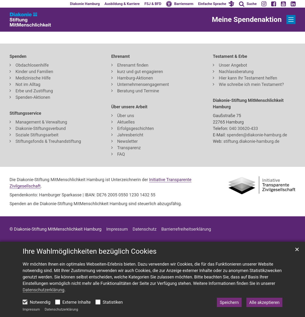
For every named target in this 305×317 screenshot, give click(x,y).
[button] (216, 4)
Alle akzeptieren (264, 302)
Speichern (229, 302)
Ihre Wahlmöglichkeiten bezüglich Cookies (90, 251)
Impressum (31, 309)
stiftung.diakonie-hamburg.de (250, 141)
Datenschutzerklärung (61, 309)
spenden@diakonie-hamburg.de (257, 134)
